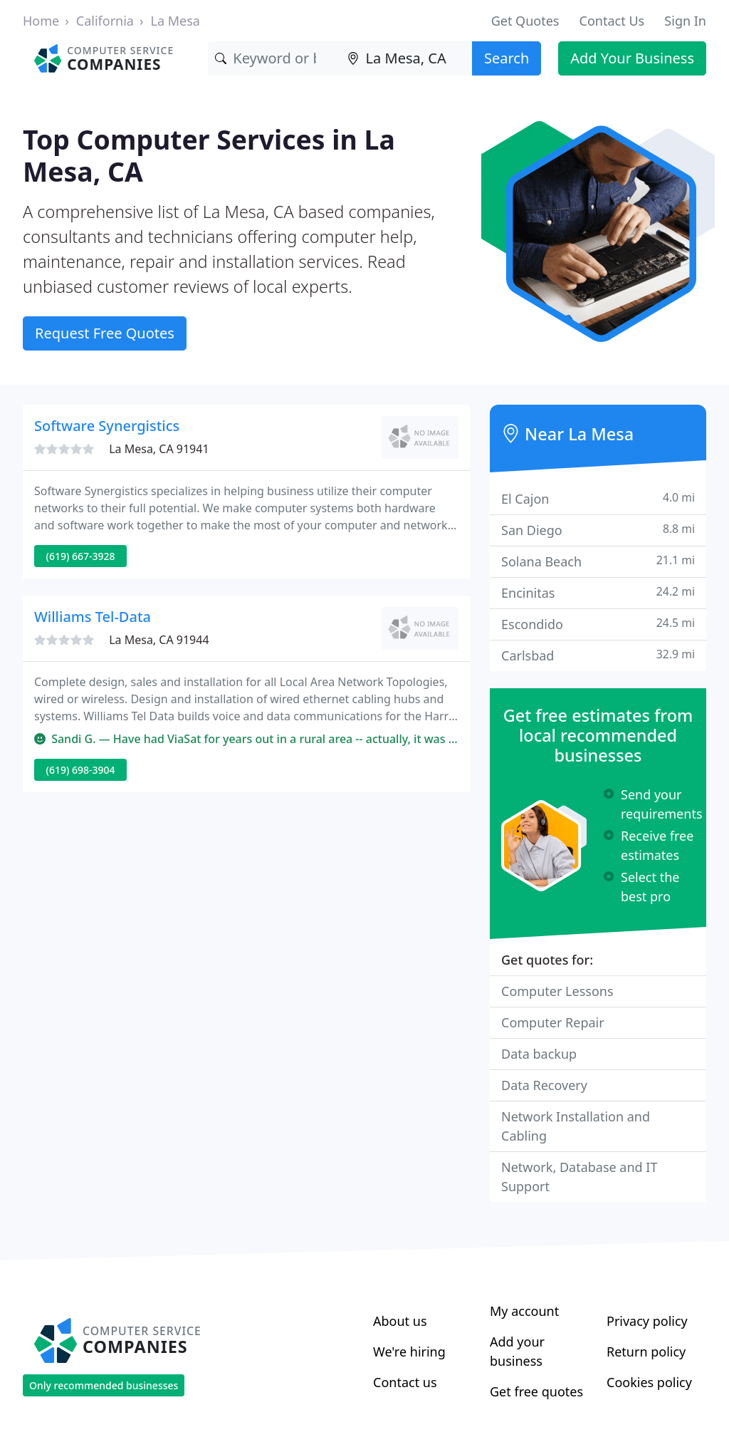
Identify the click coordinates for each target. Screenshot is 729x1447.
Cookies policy (649, 1382)
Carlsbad (598, 655)
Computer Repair (552, 1022)
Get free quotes (536, 1391)
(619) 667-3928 (80, 556)
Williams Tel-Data (92, 616)
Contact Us (612, 20)
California (105, 20)
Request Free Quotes (104, 333)
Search (506, 58)
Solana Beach (598, 561)
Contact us (405, 1382)
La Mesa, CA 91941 (159, 449)
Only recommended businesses (103, 1385)
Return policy (646, 1351)
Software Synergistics (106, 425)
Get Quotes (525, 20)
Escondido (598, 624)
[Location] (406, 58)
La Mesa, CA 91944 (159, 640)
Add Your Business (632, 58)
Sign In (685, 20)
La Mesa (175, 20)
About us (400, 1320)
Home (41, 20)
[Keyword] (274, 58)
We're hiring (409, 1351)
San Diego (598, 530)
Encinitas (598, 592)
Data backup (539, 1053)
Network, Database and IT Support (579, 1176)
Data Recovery (544, 1085)
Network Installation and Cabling (575, 1126)
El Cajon (598, 498)
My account (524, 1310)
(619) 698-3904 (80, 770)
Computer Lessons (557, 991)
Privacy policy (647, 1320)
